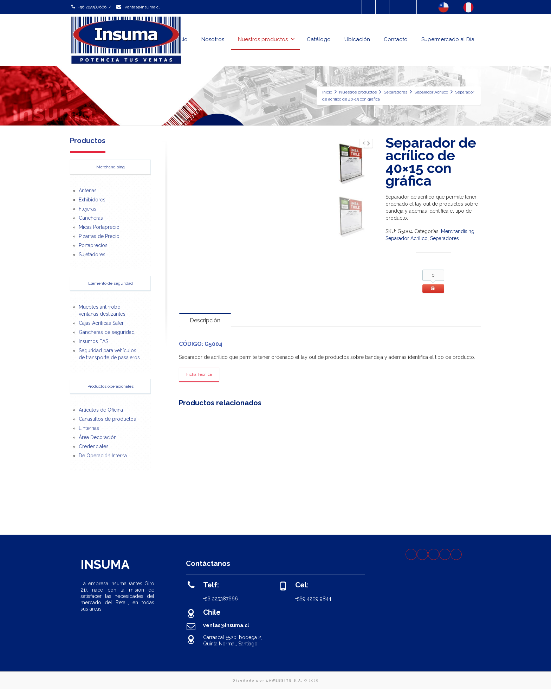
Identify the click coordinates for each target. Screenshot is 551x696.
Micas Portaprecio (99, 227)
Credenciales (94, 446)
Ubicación (357, 39)
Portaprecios (93, 245)
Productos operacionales (110, 386)
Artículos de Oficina (101, 410)
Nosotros (212, 39)
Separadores (444, 238)
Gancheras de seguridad (107, 332)
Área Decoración (98, 437)
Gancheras (91, 218)
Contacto (396, 39)
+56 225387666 (88, 7)
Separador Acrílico (406, 238)
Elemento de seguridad (110, 283)
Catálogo (319, 39)
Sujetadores (92, 254)
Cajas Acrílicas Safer (101, 323)
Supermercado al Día (447, 39)
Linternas (89, 428)
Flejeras (87, 209)
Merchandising (457, 231)
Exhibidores (92, 199)
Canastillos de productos (107, 419)
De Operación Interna (103, 455)
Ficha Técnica (199, 381)
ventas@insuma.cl (138, 7)
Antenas (88, 190)
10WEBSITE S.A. (284, 687)
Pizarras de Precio (99, 236)
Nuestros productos (266, 39)
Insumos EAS (93, 341)
